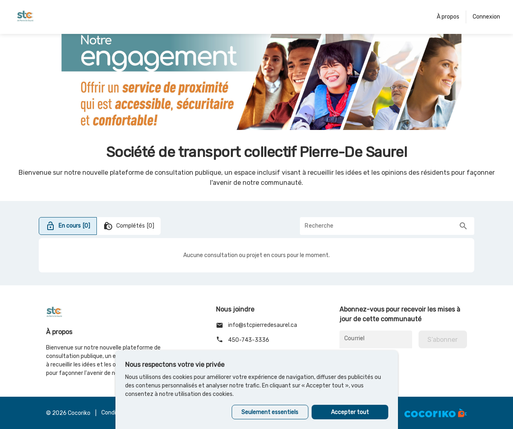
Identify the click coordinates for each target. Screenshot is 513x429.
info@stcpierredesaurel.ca (256, 325)
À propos (448, 16)
